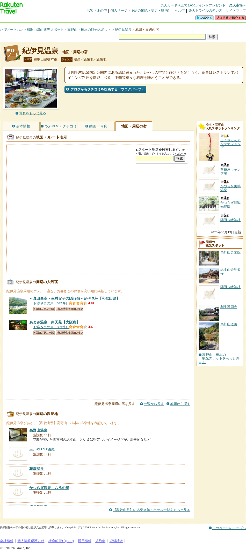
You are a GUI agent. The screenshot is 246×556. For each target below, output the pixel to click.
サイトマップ (236, 10)
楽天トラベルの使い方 (205, 10)
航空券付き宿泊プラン (69, 309)
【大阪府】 (54, 322)
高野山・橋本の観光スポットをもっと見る (220, 358)
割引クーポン (81, 19)
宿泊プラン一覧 (44, 309)
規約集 (100, 541)
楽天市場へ (237, 5)
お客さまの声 (97, 10)
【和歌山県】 (74, 298)
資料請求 (116, 541)
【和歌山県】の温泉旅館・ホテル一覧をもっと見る (151, 510)
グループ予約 (103, 19)
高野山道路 (228, 324)
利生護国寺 (228, 307)
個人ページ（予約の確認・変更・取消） (141, 10)
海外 (39, 19)
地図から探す (180, 404)
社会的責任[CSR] (61, 541)
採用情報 (84, 541)
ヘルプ (180, 10)
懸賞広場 (60, 19)
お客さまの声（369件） (51, 327)
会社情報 (6, 541)
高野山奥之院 (230, 252)
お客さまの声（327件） (51, 303)
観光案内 (124, 19)
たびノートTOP (11, 30)
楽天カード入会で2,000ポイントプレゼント (193, 5)
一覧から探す (154, 404)
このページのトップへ (229, 528)
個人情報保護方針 (30, 541)
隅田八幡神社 (230, 287)
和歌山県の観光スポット (45, 30)
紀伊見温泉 (123, 30)
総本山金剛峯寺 (230, 271)
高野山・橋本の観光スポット (89, 30)
